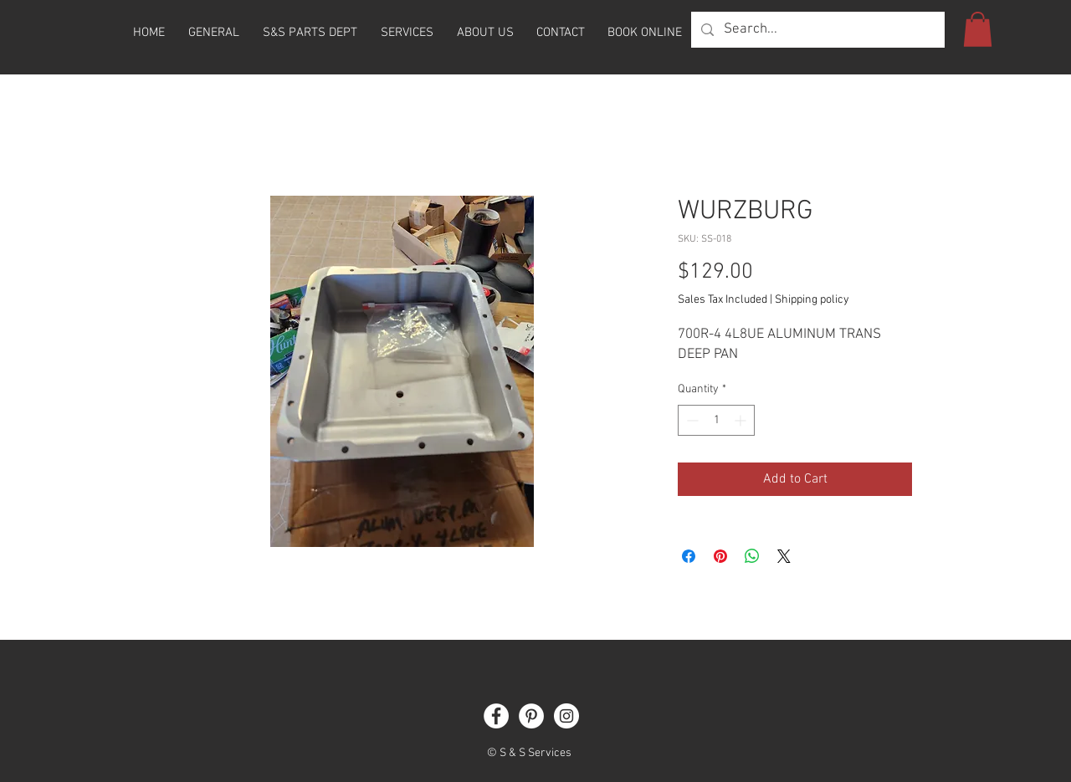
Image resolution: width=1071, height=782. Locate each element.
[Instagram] (566, 715)
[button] (977, 29)
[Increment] (741, 420)
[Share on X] (784, 556)
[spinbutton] (716, 420)
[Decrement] (690, 420)
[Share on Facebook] (689, 556)
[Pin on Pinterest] (720, 556)
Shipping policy (812, 300)
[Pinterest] (531, 715)
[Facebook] (496, 715)
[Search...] (817, 30)
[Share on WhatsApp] (752, 556)
